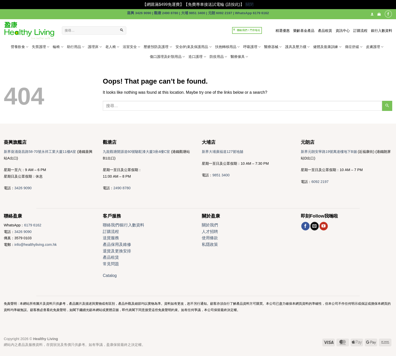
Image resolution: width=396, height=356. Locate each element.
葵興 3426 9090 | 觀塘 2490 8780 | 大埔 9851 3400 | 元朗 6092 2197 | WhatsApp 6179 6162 (198, 13)
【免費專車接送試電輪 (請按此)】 (214, 4)
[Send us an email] (314, 226)
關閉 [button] (249, 4)
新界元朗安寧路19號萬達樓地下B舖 (329, 152)
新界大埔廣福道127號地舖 (222, 152)
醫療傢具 (239, 56)
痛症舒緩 (353, 46)
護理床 (95, 46)
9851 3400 (221, 175)
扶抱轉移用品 (227, 46)
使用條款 (210, 238)
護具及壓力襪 (297, 46)
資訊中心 (343, 31)
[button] (379, 14)
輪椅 (58, 46)
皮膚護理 (374, 46)
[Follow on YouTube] (323, 226)
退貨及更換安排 (117, 251)
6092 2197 (320, 182)
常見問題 (111, 264)
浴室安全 (131, 46)
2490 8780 (122, 188)
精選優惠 (283, 31)
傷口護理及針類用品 (167, 56)
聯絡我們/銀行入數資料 (123, 225)
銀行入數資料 (381, 31)
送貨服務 (111, 238)
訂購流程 (360, 31)
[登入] (372, 14)
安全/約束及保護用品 (194, 46)
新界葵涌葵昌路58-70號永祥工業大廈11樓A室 (40, 152)
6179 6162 (32, 225)
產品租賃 (325, 31)
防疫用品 (218, 56)
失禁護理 (40, 46)
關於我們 (210, 225)
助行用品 (75, 46)
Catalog (110, 275)
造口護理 (197, 56)
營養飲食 (19, 46)
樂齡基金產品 (303, 31)
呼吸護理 (252, 46)
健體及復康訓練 (327, 46)
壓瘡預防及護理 (158, 46)
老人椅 (112, 46)
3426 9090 (23, 188)
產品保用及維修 (117, 244)
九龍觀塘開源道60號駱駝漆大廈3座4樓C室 (136, 152)
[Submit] (121, 30)
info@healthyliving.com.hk (35, 245)
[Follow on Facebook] (388, 14)
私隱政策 (210, 244)
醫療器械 (273, 46)
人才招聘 (210, 231)
